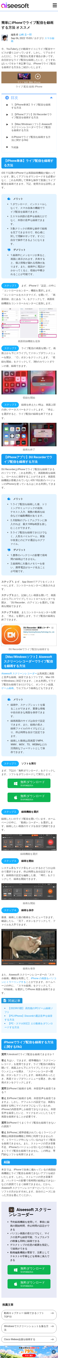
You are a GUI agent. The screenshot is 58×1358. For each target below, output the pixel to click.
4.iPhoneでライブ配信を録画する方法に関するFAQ (30, 138)
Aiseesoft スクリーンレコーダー (19, 673)
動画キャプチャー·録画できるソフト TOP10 (24, 1315)
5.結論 (14, 147)
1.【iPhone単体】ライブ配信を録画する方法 (30, 106)
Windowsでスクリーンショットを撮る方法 (26, 1328)
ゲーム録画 (7, 688)
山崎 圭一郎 (25, 34)
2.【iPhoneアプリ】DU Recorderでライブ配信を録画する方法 (31, 116)
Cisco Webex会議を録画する (19, 1339)
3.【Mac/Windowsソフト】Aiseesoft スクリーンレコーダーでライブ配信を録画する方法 (31, 127)
